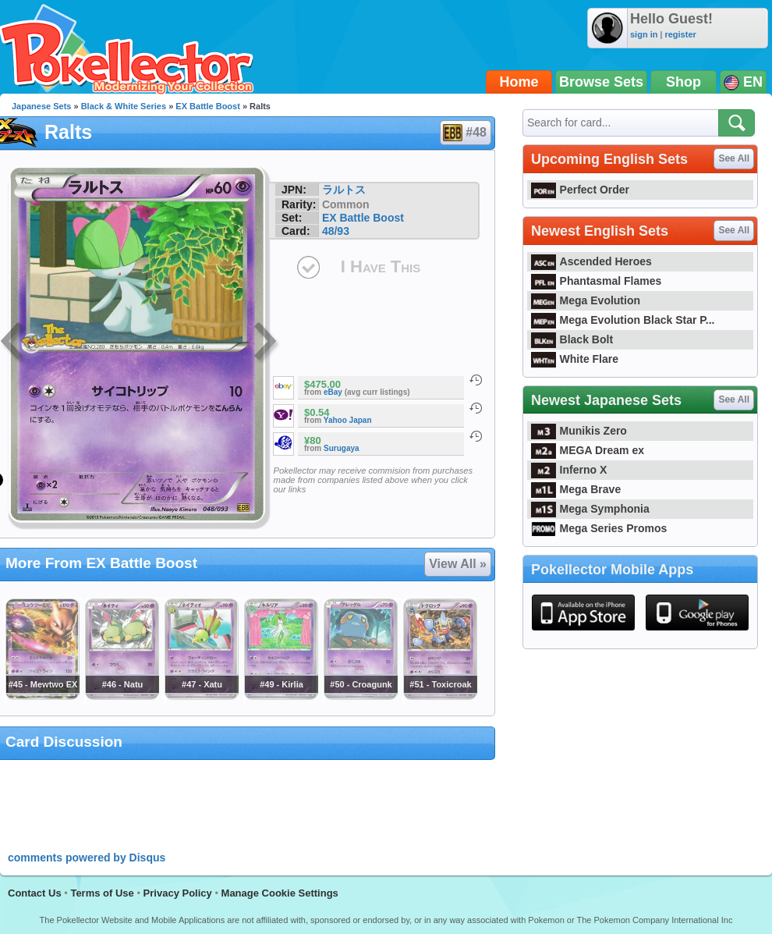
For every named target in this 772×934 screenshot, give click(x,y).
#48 (465, 132)
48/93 (335, 231)
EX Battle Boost (207, 106)
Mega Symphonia (590, 509)
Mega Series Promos (599, 528)
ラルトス (344, 189)
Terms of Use (101, 893)
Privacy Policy (177, 893)
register (680, 34)
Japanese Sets (41, 106)
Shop (683, 82)
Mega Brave (576, 489)
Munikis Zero (579, 430)
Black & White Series (123, 106)
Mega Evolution (585, 300)
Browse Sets (601, 82)
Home (519, 82)
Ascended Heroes (591, 261)
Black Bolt (572, 339)
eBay (333, 392)
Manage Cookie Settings (279, 893)
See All (733, 158)
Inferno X (569, 469)
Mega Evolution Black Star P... (623, 320)
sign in (643, 34)
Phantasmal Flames (596, 281)
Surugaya (341, 448)
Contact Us (35, 893)
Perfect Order (580, 189)
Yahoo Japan (348, 420)
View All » (458, 563)
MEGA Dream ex (587, 450)
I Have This (380, 266)
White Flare (574, 359)
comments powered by (86, 857)
